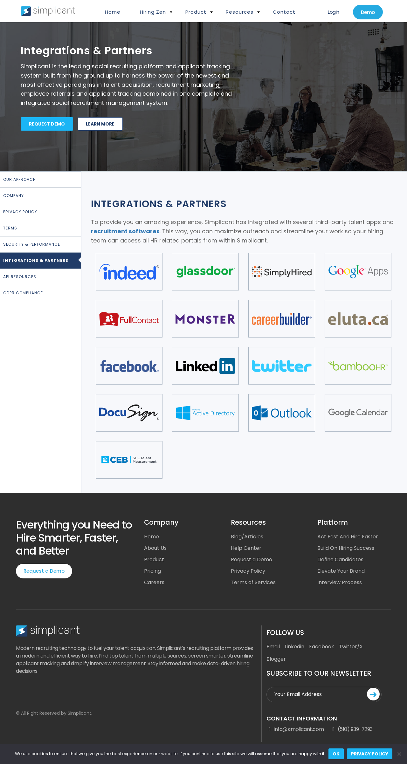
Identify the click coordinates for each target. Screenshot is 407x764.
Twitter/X (351, 646)
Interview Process (339, 582)
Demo (368, 12)
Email (273, 646)
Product (195, 12)
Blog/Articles (247, 536)
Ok (336, 754)
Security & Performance (31, 244)
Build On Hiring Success (345, 548)
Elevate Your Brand (341, 571)
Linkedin (294, 646)
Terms (10, 228)
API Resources (19, 276)
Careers (154, 582)
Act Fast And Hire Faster (347, 536)
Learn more (100, 124)
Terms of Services (253, 582)
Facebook (321, 646)
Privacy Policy (20, 212)
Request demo (47, 124)
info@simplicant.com (295, 729)
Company (13, 195)
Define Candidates (340, 559)
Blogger (276, 659)
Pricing (152, 571)
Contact (284, 12)
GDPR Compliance (23, 293)
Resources (239, 12)
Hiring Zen (153, 12)
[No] (399, 754)
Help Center (246, 548)
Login (333, 12)
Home (113, 12)
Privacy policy (369, 754)
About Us (155, 548)
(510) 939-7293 (351, 729)
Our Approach (19, 179)
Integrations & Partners (35, 260)
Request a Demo (44, 571)
